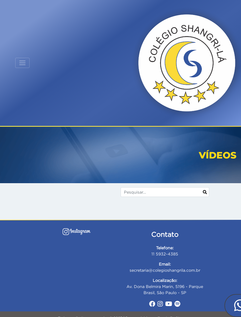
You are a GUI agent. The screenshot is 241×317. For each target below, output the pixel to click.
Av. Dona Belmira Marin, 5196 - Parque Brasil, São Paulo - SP (164, 286)
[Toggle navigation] (22, 63)
